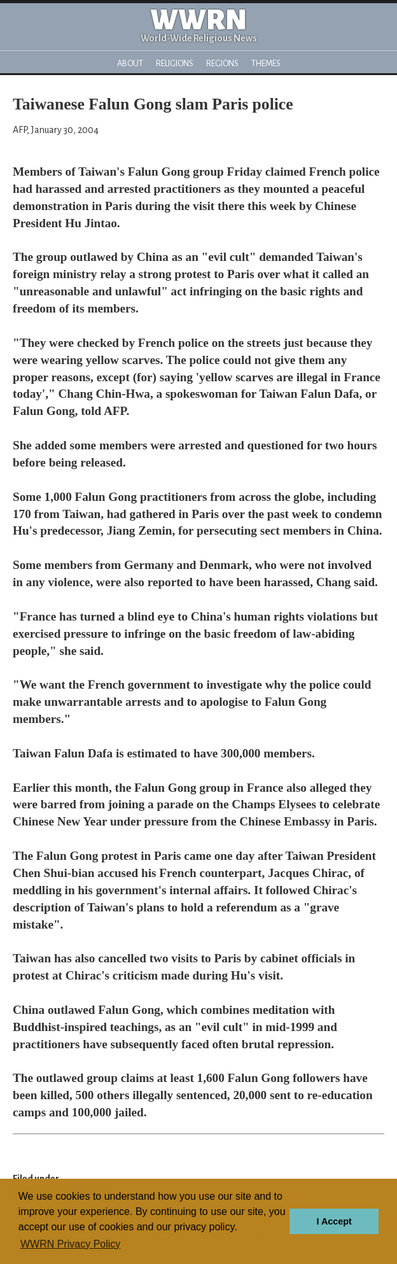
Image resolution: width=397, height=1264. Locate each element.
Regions (222, 63)
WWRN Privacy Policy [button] (70, 1244)
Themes (266, 63)
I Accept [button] (333, 1221)
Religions (174, 63)
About (130, 63)
